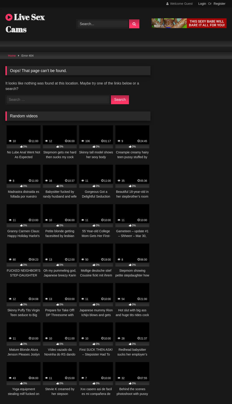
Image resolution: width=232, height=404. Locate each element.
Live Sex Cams (25, 23)
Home (12, 55)
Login (202, 3)
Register (219, 3)
